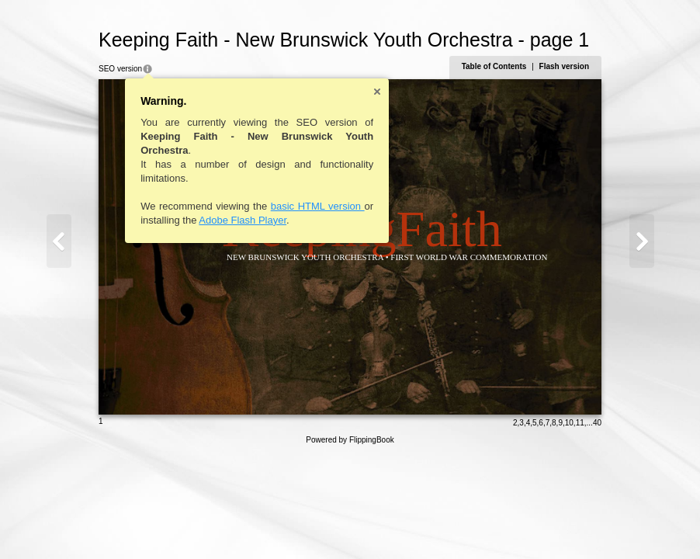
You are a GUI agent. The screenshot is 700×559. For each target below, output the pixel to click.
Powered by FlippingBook (349, 440)
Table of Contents (494, 66)
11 (580, 422)
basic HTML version (318, 206)
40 (597, 422)
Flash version (564, 66)
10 (569, 422)
